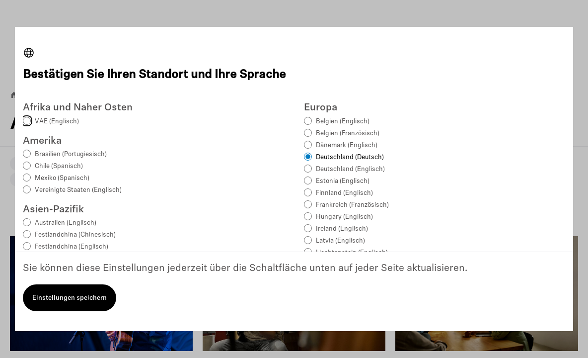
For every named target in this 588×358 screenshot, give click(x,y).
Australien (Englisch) (65, 223)
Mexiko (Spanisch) (62, 178)
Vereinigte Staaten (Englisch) (78, 190)
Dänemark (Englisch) (346, 145)
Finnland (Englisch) (344, 193)
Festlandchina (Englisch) (71, 247)
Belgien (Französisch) (347, 133)
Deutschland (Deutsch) (350, 157)
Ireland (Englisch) (342, 229)
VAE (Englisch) (57, 121)
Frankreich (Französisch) (352, 205)
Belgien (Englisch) (342, 121)
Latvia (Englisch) (340, 241)
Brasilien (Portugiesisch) (71, 154)
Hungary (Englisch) (344, 217)
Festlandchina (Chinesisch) (75, 235)
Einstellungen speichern (69, 298)
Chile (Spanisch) (59, 166)
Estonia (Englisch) (342, 181)
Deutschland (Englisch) (350, 169)
